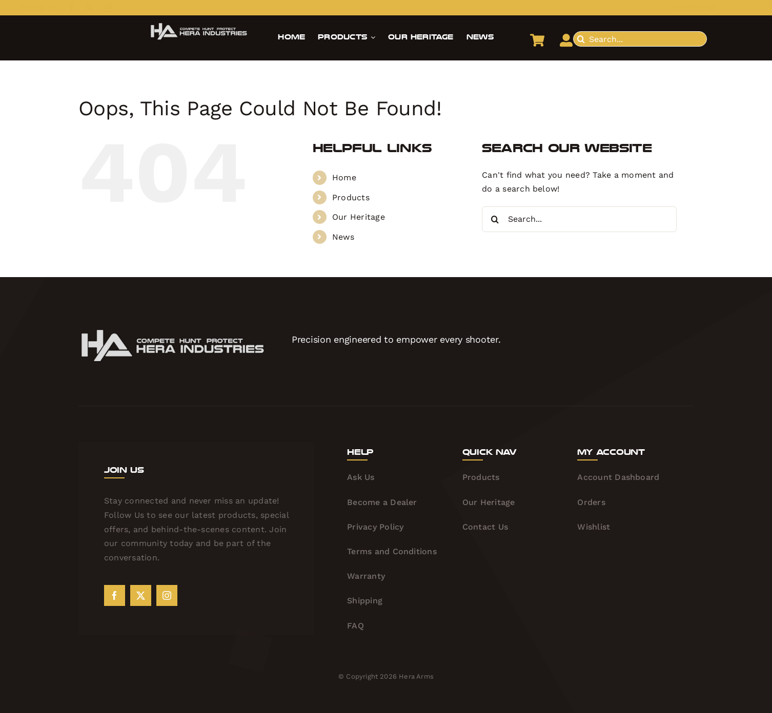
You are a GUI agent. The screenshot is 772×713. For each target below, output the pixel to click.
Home (344, 177)
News (343, 237)
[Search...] (640, 39)
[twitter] (81, 8)
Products (351, 197)
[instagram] (99, 8)
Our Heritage (358, 217)
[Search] (580, 39)
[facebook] (62, 8)
